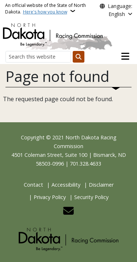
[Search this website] (38, 56)
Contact (33, 184)
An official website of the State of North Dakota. (45, 8)
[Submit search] (78, 57)
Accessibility (66, 184)
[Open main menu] (125, 56)
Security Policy (91, 197)
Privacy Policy (50, 197)
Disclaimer (101, 184)
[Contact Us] (68, 212)
